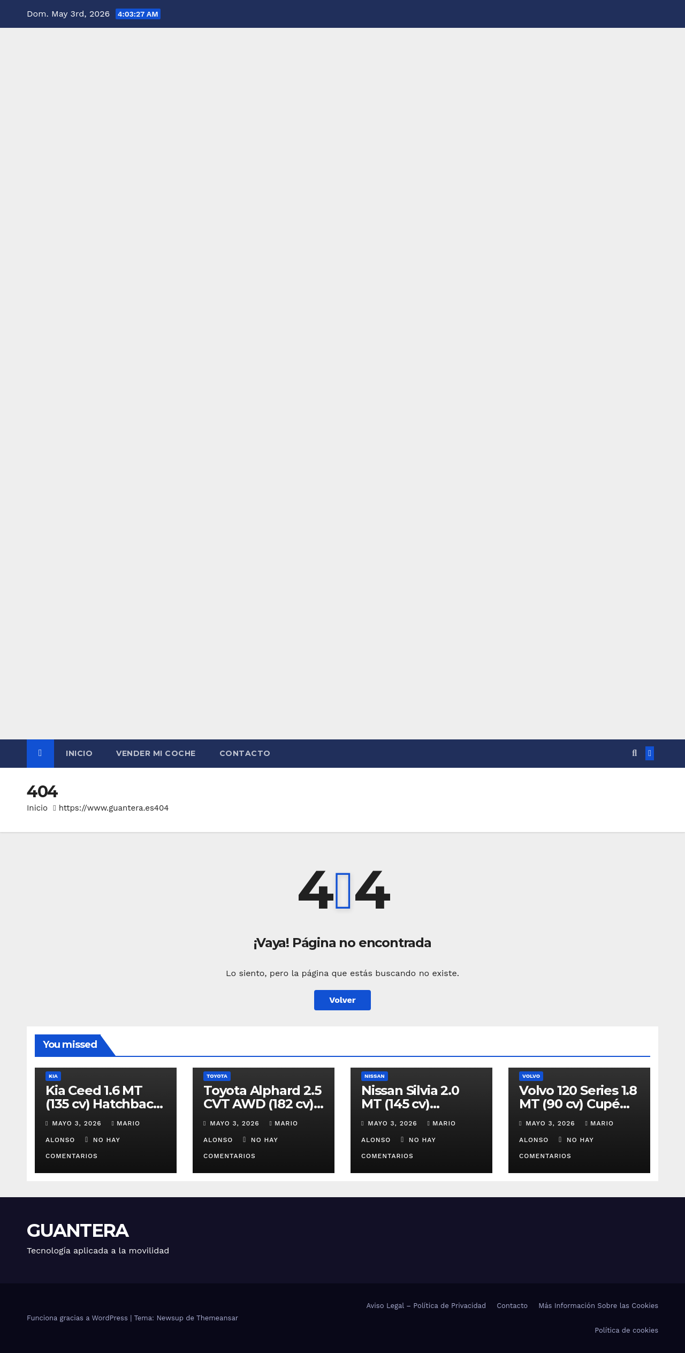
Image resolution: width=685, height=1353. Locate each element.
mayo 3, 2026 (78, 1123)
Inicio (79, 753)
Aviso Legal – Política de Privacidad (426, 1306)
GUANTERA (77, 1230)
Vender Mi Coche (156, 753)
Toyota (217, 1076)
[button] (634, 753)
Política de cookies (626, 1330)
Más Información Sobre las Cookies (598, 1306)
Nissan (374, 1076)
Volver (342, 1000)
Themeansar (217, 1318)
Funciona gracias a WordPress (78, 1318)
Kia (53, 1076)
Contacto (245, 753)
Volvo (531, 1076)
